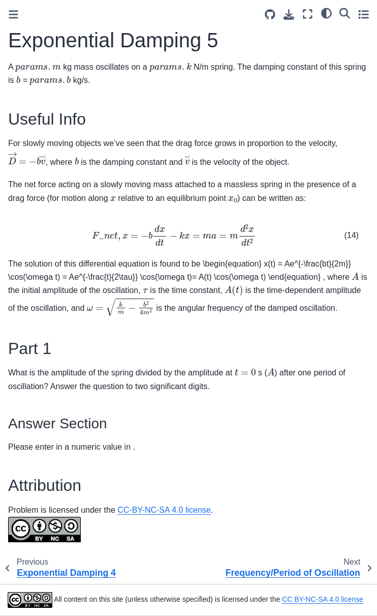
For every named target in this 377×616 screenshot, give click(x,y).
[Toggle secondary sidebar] (363, 14)
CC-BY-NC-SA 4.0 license (163, 510)
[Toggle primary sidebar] (13, 14)
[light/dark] (326, 12)
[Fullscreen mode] (307, 14)
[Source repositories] (270, 14)
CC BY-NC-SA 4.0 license (322, 600)
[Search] (344, 12)
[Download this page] (288, 14)
